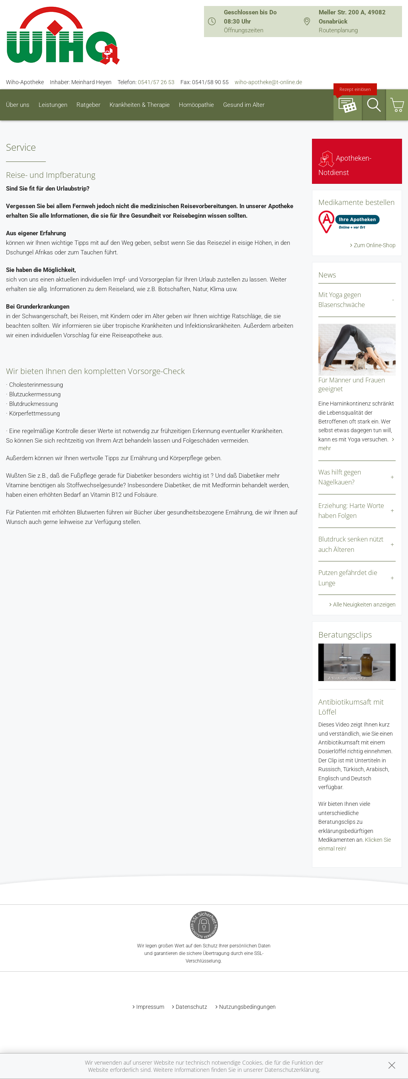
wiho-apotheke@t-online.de (268, 82)
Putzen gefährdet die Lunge (347, 577)
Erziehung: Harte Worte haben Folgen (351, 510)
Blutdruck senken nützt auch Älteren (350, 544)
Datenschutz (191, 1007)
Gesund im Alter (244, 104)
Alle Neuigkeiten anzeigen (364, 604)
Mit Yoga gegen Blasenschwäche (341, 299)
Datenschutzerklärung (292, 1069)
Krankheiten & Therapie (140, 104)
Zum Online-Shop (375, 245)
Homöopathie (196, 104)
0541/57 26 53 (156, 82)
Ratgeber (88, 104)
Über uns (17, 104)
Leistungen (53, 104)
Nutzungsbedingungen (247, 1007)
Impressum (150, 1007)
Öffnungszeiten (243, 30)
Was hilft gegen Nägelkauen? (339, 477)
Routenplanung (338, 30)
